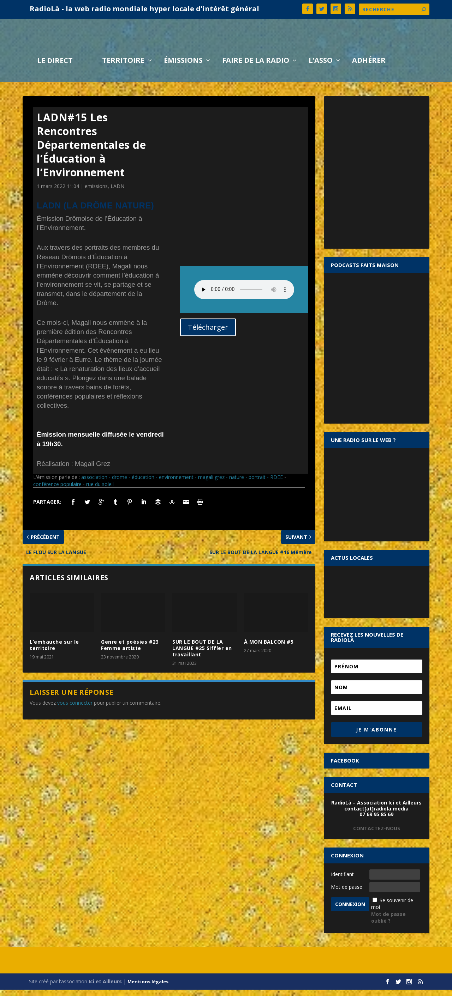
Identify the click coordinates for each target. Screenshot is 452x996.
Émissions (183, 67)
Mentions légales (147, 988)
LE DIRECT (55, 68)
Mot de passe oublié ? (388, 924)
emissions (96, 192)
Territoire (123, 67)
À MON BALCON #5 (269, 648)
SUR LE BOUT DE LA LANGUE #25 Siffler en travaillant (202, 654)
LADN (117, 192)
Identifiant (342, 880)
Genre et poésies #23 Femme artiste (130, 651)
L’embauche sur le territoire (54, 651)
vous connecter (75, 709)
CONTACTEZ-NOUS (376, 834)
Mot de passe (346, 893)
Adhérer (369, 67)
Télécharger (208, 333)
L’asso (321, 67)
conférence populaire (57, 490)
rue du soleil (100, 490)
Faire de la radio (255, 67)
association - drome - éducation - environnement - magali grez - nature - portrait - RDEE (182, 483)
